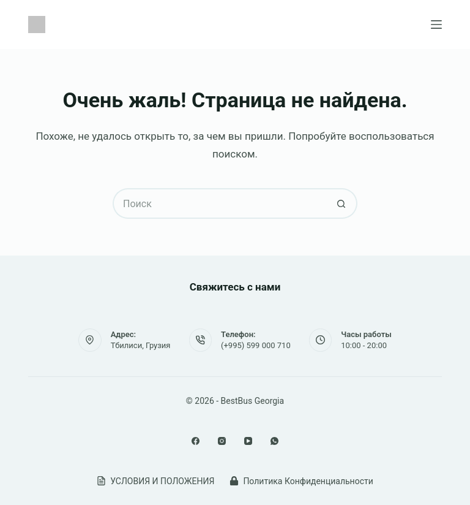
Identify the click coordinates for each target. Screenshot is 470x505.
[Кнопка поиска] (342, 203)
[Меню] (436, 24)
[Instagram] (222, 441)
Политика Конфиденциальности (301, 481)
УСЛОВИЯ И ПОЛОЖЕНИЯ (155, 481)
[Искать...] (220, 203)
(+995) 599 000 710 (256, 345)
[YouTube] (248, 441)
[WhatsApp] (274, 441)
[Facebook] (196, 441)
